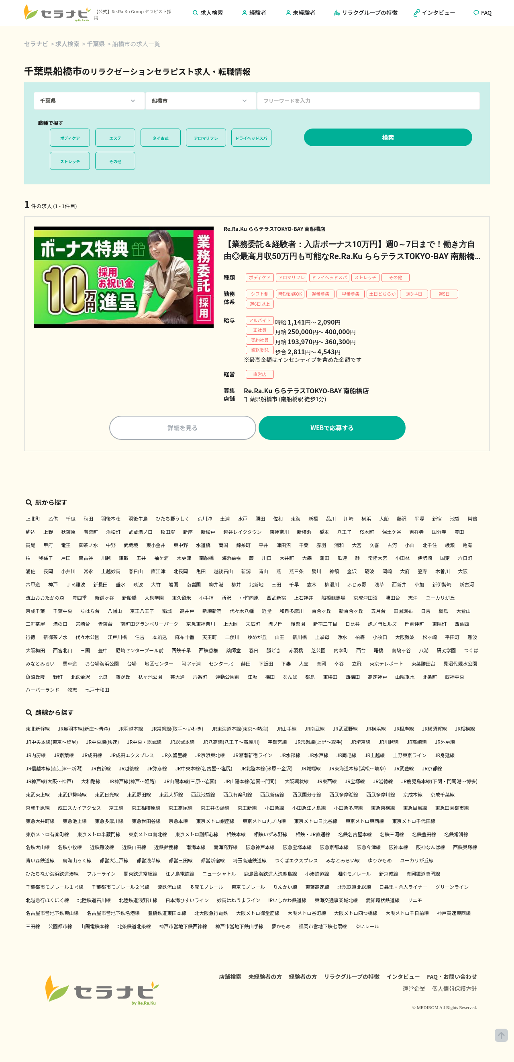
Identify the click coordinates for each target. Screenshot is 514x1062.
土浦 (225, 519)
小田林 (402, 559)
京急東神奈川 (200, 624)
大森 (307, 559)
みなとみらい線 (343, 861)
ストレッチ (70, 161)
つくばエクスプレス (296, 861)
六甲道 (33, 585)
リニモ (415, 900)
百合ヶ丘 (321, 611)
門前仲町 (414, 624)
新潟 (246, 572)
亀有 (467, 545)
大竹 (156, 585)
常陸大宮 (377, 559)
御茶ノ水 (88, 545)
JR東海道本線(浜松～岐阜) (357, 769)
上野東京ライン (409, 756)
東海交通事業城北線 (336, 900)
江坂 (252, 677)
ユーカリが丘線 (417, 861)
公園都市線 (60, 927)
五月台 (378, 611)
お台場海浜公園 (102, 664)
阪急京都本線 (334, 848)
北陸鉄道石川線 (94, 900)
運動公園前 (227, 677)
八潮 (423, 651)
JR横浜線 (376, 729)
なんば (290, 677)
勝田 (260, 519)
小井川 (68, 572)
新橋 (313, 519)
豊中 (103, 651)
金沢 (352, 572)
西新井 (399, 585)
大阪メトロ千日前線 (407, 914)
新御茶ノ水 (55, 638)
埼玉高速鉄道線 (250, 861)
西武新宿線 (272, 795)
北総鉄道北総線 (354, 887)
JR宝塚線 (355, 782)
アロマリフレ (206, 138)
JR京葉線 (64, 756)
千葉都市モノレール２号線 (120, 887)
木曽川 (442, 572)
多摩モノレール (206, 887)
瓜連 (342, 559)
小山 (409, 545)
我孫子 (46, 559)
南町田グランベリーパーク (149, 624)
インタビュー (403, 979)
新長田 (100, 585)
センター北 (221, 664)
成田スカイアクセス (79, 808)
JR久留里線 (174, 756)
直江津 (158, 572)
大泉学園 (154, 598)
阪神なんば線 (430, 848)
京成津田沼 (365, 598)
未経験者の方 (265, 979)
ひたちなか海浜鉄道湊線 (52, 874)
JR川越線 (389, 742)
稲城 (167, 611)
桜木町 (366, 532)
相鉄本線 (236, 834)
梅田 (270, 677)
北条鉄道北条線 (134, 927)
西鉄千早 (181, 651)
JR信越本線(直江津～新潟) (54, 769)
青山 (263, 572)
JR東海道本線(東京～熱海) (239, 729)
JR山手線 (287, 729)
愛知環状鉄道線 (383, 900)
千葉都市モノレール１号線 (55, 887)
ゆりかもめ (380, 861)
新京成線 (388, 874)
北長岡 (180, 572)
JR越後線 (129, 769)
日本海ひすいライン (187, 900)
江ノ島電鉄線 (179, 874)
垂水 (120, 585)
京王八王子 (142, 611)
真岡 (321, 664)
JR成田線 (92, 756)
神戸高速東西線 (454, 914)
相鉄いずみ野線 (271, 834)
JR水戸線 (318, 756)
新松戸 (208, 532)
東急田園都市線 (452, 808)
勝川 (316, 572)
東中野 (180, 545)
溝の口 (60, 624)
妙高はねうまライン (238, 900)
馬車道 (70, 664)
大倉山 (463, 611)
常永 (88, 572)
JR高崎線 (417, 742)
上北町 (33, 519)
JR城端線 (311, 769)
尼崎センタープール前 (139, 651)
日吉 (425, 611)
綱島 (443, 611)
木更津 (184, 559)
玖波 (138, 585)
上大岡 (230, 624)
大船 (384, 519)
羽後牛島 (138, 519)
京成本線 (412, 795)
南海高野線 (226, 848)
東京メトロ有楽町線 (47, 834)
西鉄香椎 (208, 651)
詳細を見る (182, 429)
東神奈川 (279, 532)
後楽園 (298, 624)
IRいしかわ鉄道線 (287, 900)
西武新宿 (276, 598)
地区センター (159, 664)
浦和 (339, 545)
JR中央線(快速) (102, 742)
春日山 (135, 572)
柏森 (360, 638)
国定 (445, 559)
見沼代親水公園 (460, 664)
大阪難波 (404, 638)
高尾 (30, 545)
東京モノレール (248, 887)
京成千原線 (38, 808)
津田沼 (283, 545)
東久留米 (181, 598)
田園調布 (403, 611)
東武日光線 (107, 795)
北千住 (429, 545)
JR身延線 (444, 756)
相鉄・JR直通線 (313, 834)
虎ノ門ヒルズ (382, 624)
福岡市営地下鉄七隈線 (323, 927)
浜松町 (113, 532)
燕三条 (296, 572)
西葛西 (462, 624)
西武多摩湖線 (343, 795)
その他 (115, 161)
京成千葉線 (442, 795)
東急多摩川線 (109, 822)
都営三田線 (181, 861)
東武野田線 (139, 795)
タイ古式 (161, 138)
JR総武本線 (181, 742)
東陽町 (439, 624)
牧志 (72, 690)
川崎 (348, 519)
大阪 (462, 572)
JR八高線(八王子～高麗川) (230, 742)
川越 (106, 559)
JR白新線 (101, 769)
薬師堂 (233, 651)
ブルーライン (101, 874)
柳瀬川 (331, 585)
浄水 (342, 638)
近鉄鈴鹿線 (166, 848)
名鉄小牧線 (70, 848)
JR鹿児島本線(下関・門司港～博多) (439, 782)
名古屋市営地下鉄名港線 (113, 914)
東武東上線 (38, 795)
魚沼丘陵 (35, 677)
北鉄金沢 (80, 677)
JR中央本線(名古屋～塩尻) (203, 769)
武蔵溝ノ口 (140, 532)
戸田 (66, 559)
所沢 (226, 598)
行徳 (30, 638)
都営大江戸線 (114, 861)
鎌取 (123, 559)
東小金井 (155, 545)
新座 (188, 532)
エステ (115, 138)
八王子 (344, 532)
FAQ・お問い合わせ (452, 979)
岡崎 (387, 572)
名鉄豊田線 (424, 834)
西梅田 (352, 677)
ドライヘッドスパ (251, 138)
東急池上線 (75, 822)
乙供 (53, 519)
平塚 (419, 519)
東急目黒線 (415, 808)
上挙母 (322, 638)
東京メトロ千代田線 (413, 822)
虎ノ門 (275, 624)
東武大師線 (171, 795)
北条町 (429, 677)
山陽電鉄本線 (94, 927)
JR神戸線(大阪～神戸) (49, 782)
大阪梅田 (35, 651)
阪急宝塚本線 (297, 848)
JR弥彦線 (157, 769)
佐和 (278, 519)
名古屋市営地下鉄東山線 (52, 914)
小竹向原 (249, 598)
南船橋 (206, 559)
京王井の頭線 (214, 808)
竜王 (66, 545)
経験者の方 (303, 979)
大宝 (303, 664)
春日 (253, 651)
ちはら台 (90, 611)
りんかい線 (285, 887)
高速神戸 (377, 677)
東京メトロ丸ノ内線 (264, 822)
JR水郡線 (290, 756)
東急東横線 (383, 808)
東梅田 (330, 677)
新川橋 (299, 638)
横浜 (366, 519)
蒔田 (246, 664)
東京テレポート (386, 664)
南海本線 (196, 848)
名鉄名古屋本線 (355, 834)
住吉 (140, 638)
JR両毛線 (347, 756)
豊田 (459, 532)
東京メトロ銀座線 (215, 822)
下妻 (286, 664)
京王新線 (247, 808)
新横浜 (304, 532)
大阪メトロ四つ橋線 (355, 914)
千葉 (303, 545)
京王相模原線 (145, 808)
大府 (405, 572)
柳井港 (216, 585)
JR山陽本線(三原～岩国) (190, 782)
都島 (310, 677)
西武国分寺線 (306, 795)
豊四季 (79, 598)
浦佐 (30, 572)
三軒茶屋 (35, 624)
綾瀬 (450, 545)
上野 (48, 532)
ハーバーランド (42, 690)
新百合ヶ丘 (351, 611)
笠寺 (422, 572)
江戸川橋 (117, 638)
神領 (334, 572)
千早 (294, 585)
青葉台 (105, 624)
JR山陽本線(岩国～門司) (250, 782)
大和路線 (90, 782)
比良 (103, 677)
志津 (413, 598)
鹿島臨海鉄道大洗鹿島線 (270, 874)
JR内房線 (36, 756)
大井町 (286, 559)
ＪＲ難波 (75, 585)
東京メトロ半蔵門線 (98, 834)
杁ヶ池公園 (150, 677)
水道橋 (203, 545)
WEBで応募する (332, 429)
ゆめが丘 (257, 638)
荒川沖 (205, 519)
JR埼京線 (361, 742)
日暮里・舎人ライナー (403, 887)
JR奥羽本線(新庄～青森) (84, 729)
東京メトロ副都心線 (196, 834)
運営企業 (414, 991)
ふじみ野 (356, 585)
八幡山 (115, 611)
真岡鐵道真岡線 (423, 874)
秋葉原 (68, 532)
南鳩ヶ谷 (401, 651)
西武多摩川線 (380, 795)
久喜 (374, 545)
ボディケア (70, 138)
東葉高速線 (317, 887)
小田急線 (274, 808)
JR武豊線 (404, 769)
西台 (361, 651)
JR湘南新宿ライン (252, 756)
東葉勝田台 (423, 664)
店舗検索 (230, 979)
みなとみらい (40, 664)
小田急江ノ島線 (309, 808)
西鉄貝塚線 (465, 848)
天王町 (209, 638)
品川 (331, 519)
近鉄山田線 (134, 848)
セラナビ (36, 43)
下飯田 (266, 664)
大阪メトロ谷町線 (307, 914)
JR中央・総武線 (144, 742)
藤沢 (401, 519)
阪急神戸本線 (260, 848)
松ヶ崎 (429, 638)
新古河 (466, 585)
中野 (111, 545)
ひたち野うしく (173, 519)
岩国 (173, 585)
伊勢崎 (425, 559)
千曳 (70, 519)
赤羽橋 (296, 651)
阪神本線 (398, 848)
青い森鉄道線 (40, 861)
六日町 (465, 559)
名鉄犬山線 (38, 848)
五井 (141, 559)
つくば (471, 651)
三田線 (33, 927)
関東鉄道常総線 (140, 874)
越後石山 (223, 572)
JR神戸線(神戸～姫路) (132, 782)
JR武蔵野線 (345, 729)
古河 (392, 545)
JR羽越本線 (130, 729)
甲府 (48, 545)
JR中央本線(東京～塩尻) (52, 742)
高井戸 (187, 611)
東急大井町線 (40, 822)
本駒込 (160, 638)
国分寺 (439, 532)
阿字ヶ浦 (191, 664)
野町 (58, 677)
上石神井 (303, 598)
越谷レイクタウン (242, 532)
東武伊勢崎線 (72, 795)
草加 (419, 585)
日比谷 (352, 624)
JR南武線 (315, 729)
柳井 (236, 585)
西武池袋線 (203, 795)
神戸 (53, 585)
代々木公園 (87, 638)
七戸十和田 (97, 690)
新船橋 (129, 598)
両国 (223, 545)
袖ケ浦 (161, 559)
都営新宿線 (213, 861)
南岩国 (193, 585)
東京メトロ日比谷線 (315, 822)
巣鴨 (472, 519)
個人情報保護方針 (454, 991)
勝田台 (393, 598)
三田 (276, 585)
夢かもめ (281, 927)
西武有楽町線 (237, 795)
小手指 (206, 598)
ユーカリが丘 (440, 598)
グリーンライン (452, 887)
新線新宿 (212, 611)
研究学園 (446, 651)
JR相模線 (465, 729)
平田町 (452, 638)
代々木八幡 (242, 611)
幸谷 (339, 664)
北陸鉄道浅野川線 (138, 900)
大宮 (356, 545)
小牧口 (380, 638)
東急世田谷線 (146, 822)
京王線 (116, 808)
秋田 (88, 519)
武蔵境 (131, 545)
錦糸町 (243, 545)
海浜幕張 (231, 559)
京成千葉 (35, 611)
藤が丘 (123, 677)
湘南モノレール (354, 874)
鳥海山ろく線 (77, 861)
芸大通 (177, 677)
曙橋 (378, 651)
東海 (295, 519)
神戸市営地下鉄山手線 (239, 927)
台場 (132, 664)
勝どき (273, 651)
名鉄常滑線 (456, 834)
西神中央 (454, 677)
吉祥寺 (417, 532)
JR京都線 (432, 769)
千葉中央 (62, 611)
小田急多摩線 (348, 808)
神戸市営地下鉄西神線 (183, 927)
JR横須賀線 (434, 729)
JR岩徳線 (383, 782)
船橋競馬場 (333, 598)
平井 (263, 545)
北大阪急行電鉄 (211, 914)
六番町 (200, 677)
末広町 (253, 624)
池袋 (454, 519)
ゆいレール (367, 927)
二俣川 (232, 638)
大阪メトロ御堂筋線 (257, 914)
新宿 (437, 519)
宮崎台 (82, 624)
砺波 (369, 572)
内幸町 (341, 651)
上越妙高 (110, 572)
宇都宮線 (277, 742)
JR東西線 (327, 782)
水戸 (242, 519)
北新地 (256, 585)
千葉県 (96, 43)
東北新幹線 (38, 729)
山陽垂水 (404, 677)
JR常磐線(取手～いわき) (177, 729)
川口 (266, 559)
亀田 (201, 572)
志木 (311, 585)
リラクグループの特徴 (351, 979)
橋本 (324, 532)
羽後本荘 (110, 519)
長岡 (48, 572)
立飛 (356, 664)
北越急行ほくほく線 (47, 900)
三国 (85, 651)
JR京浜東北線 (210, 756)
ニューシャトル (219, 874)
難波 (472, 638)
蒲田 (324, 559)
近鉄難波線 (102, 848)
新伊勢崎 (441, 585)
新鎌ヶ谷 (104, 598)
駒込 (30, 532)
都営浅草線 (149, 861)
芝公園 (318, 651)
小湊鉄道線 (317, 874)
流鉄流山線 (169, 887)
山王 (279, 638)
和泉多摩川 (291, 611)
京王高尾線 (180, 808)
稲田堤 (168, 532)
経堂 (266, 611)
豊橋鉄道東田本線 (167, 914)
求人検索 (67, 43)
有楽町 (91, 532)
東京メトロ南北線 (147, 834)
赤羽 (321, 545)
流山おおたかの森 (45, 598)
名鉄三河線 (392, 834)
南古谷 (86, 559)
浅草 (379, 585)
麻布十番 (184, 638)
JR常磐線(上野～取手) (319, 742)
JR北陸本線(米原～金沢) (266, 769)
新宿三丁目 (325, 624)
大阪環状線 (297, 782)
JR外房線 (445, 742)
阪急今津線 (369, 848)
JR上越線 (375, 756)
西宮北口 (62, 651)
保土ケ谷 (392, 532)
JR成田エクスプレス (132, 756)
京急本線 (178, 822)
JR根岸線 (404, 729)
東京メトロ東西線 (364, 822)
